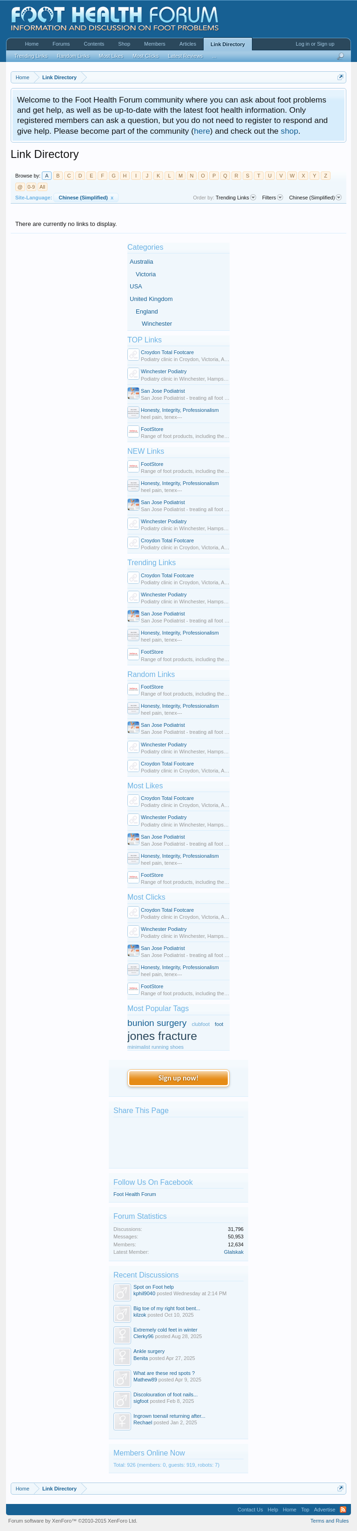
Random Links (151, 674)
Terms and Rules (330, 1521)
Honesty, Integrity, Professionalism (180, 410)
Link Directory (228, 44)
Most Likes (145, 786)
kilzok (139, 1315)
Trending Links (151, 563)
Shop (124, 44)
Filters (272, 197)
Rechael (142, 1422)
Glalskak (234, 1252)
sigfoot (140, 1401)
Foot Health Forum (134, 1194)
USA (136, 286)
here (202, 131)
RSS (343, 1509)
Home (32, 44)
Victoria (146, 274)
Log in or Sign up (315, 44)
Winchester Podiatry (163, 371)
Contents (94, 44)
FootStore (152, 429)
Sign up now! (178, 1077)
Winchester (157, 323)
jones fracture (162, 1036)
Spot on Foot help (153, 1287)
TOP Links (144, 340)
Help (273, 1509)
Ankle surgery (149, 1351)
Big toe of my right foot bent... (166, 1308)
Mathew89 (145, 1379)
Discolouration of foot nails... (165, 1394)
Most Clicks (146, 897)
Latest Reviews (185, 56)
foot (219, 1024)
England (147, 311)
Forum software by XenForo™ (73, 1521)
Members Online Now (149, 1453)
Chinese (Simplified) (86, 197)
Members (154, 44)
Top (305, 1509)
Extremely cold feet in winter (165, 1330)
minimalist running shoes (155, 1047)
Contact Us (250, 1509)
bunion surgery (156, 1023)
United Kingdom (151, 298)
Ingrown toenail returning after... (169, 1416)
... (214, 56)
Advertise (324, 1509)
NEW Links (145, 451)
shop (289, 131)
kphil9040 (144, 1293)
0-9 (31, 187)
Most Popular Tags (158, 1008)
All (42, 187)
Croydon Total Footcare (167, 352)
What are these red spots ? (164, 1373)
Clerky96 (143, 1336)
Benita (140, 1358)
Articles (187, 44)
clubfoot (201, 1024)
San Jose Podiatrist (163, 391)
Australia (141, 261)
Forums (61, 44)
